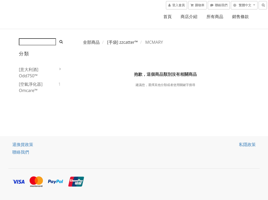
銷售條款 (240, 16)
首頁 (167, 16)
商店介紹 (189, 16)
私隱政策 (247, 144)
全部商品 (91, 42)
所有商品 (214, 16)
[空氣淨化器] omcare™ (30, 87)
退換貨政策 (22, 144)
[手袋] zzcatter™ (122, 42)
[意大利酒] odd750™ (28, 73)
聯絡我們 (20, 152)
